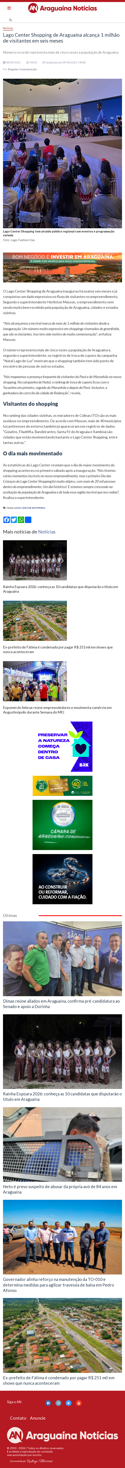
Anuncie (38, 1418)
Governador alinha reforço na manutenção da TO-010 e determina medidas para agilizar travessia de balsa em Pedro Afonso (58, 1285)
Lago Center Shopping (29, 507)
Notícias (8, 28)
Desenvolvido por (31, 1461)
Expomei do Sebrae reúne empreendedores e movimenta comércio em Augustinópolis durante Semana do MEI (57, 709)
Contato (18, 1418)
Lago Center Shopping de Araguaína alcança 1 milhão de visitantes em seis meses (61, 38)
